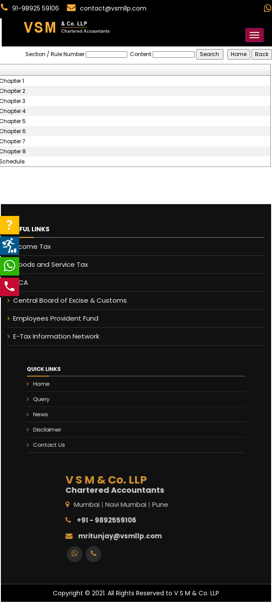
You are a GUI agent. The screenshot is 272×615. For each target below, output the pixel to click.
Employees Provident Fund (50, 318)
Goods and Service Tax (44, 264)
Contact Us (68, 437)
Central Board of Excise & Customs (64, 300)
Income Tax (26, 246)
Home (62, 390)
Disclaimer (67, 425)
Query (62, 402)
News (61, 413)
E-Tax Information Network (50, 336)
